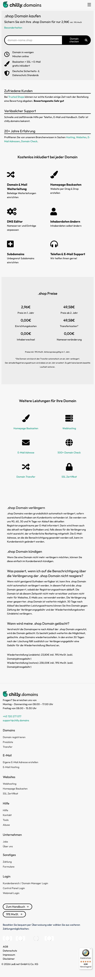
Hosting (70, 137)
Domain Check (29, 141)
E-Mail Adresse (26, 452)
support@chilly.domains (16, 720)
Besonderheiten (13, 27)
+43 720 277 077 (12, 716)
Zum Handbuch (17, 906)
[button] (89, 4)
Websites (81, 137)
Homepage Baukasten (25, 428)
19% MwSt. (14, 914)
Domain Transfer (25, 476)
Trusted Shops (16, 96)
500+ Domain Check (69, 452)
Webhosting (69, 428)
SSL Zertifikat (69, 476)
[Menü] (90, 949)
